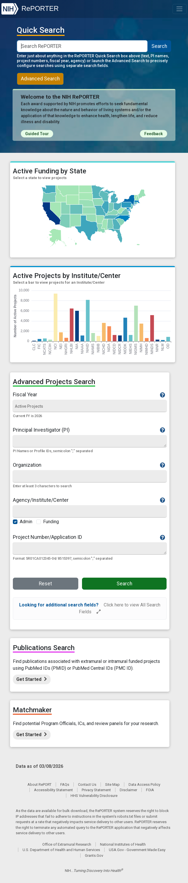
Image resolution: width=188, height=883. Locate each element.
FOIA (150, 790)
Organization (89, 465)
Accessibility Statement (53, 790)
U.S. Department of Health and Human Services (61, 850)
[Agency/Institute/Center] (90, 511)
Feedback (153, 133)
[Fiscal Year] (90, 406)
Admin (26, 521)
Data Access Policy (144, 784)
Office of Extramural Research (66, 844)
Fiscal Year (89, 394)
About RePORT (39, 784)
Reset (45, 583)
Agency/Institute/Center (89, 500)
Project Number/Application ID (89, 537)
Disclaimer (128, 790)
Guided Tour (37, 133)
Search (159, 46)
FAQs (64, 784)
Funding (51, 521)
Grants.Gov (94, 855)
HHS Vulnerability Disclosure (94, 795)
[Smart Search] (82, 46)
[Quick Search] (90, 441)
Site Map (112, 784)
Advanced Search (40, 79)
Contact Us (87, 784)
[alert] (90, 608)
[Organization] (90, 476)
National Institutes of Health (123, 844)
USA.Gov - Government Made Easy (137, 850)
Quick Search (41, 30)
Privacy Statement (96, 790)
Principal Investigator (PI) (89, 430)
